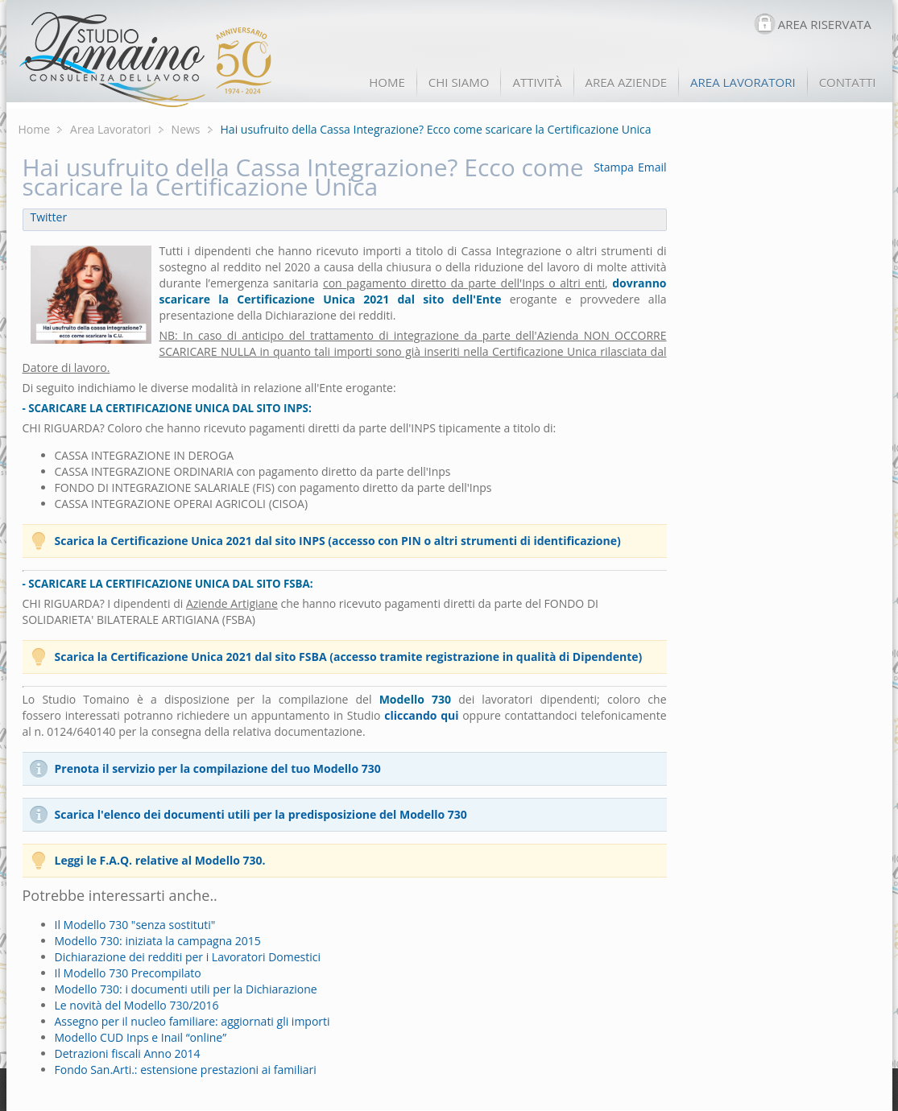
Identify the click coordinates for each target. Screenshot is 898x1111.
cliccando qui (421, 715)
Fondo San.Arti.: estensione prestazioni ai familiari (186, 1069)
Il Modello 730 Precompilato (128, 973)
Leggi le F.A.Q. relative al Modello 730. (160, 860)
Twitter (49, 217)
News (186, 129)
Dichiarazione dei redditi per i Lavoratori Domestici (188, 956)
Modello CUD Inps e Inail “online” (141, 1037)
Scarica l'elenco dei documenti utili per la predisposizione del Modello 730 (261, 814)
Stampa (614, 167)
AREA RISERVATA (824, 24)
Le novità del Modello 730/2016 (137, 1005)
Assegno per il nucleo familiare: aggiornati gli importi (192, 1021)
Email (652, 167)
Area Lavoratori (110, 129)
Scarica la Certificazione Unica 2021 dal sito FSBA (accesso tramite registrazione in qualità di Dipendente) (349, 656)
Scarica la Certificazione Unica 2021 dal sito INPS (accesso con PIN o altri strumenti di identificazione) (338, 540)
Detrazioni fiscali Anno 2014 (128, 1053)
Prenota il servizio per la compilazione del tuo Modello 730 (218, 768)
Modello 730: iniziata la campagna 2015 (158, 940)
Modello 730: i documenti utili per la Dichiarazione (186, 989)
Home (35, 129)
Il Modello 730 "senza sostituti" (135, 924)
